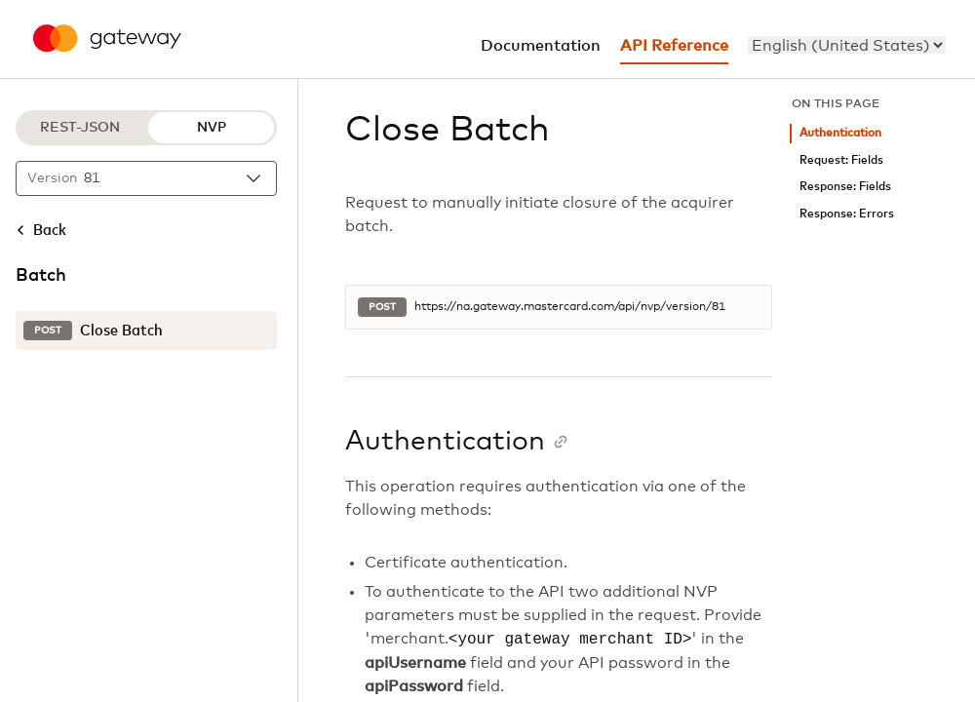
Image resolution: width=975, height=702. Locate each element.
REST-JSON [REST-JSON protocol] (80, 128)
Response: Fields (845, 186)
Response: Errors (847, 214)
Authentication (840, 133)
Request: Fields (841, 160)
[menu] (847, 45)
